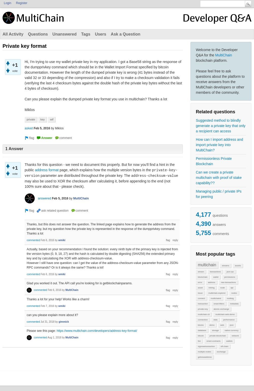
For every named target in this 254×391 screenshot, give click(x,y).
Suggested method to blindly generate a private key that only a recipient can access (220, 125)
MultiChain (223, 55)
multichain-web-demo (225, 314)
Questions (38, 34)
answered (44, 198)
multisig (230, 298)
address (211, 282)
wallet (215, 277)
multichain (207, 265)
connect (201, 298)
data (215, 320)
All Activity (13, 34)
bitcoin (201, 336)
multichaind (216, 298)
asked (29, 128)
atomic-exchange (221, 309)
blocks (201, 325)
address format (46, 170)
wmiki (62, 240)
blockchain (203, 277)
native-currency (232, 330)
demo (211, 325)
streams (225, 265)
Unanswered (64, 34)
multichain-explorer (217, 293)
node (222, 288)
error (200, 282)
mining (212, 288)
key (42, 119)
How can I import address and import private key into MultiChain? (219, 144)
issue (200, 293)
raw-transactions (228, 282)
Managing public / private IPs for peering (219, 194)
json (232, 325)
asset (200, 288)
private (31, 119)
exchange (221, 352)
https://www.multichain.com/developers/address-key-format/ (97, 331)
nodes (234, 293)
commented (33, 240)
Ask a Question (125, 34)
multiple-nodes (204, 352)
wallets (229, 341)
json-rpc (230, 272)
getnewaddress (205, 357)
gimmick (64, 321)
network (235, 336)
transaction (203, 304)
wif (51, 119)
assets (238, 265)
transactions (215, 272)
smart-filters (219, 304)
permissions (229, 277)
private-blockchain (218, 336)
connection (203, 320)
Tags (85, 34)
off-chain (224, 346)
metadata (234, 304)
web (222, 325)
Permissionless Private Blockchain (214, 161)
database (202, 330)
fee (199, 341)
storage (215, 330)
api (232, 288)
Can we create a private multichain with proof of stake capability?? (219, 177)
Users (100, 34)
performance (229, 320)
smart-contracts (213, 341)
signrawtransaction (206, 346)
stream (201, 272)
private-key (203, 309)
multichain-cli (204, 314)
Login (7, 3)
